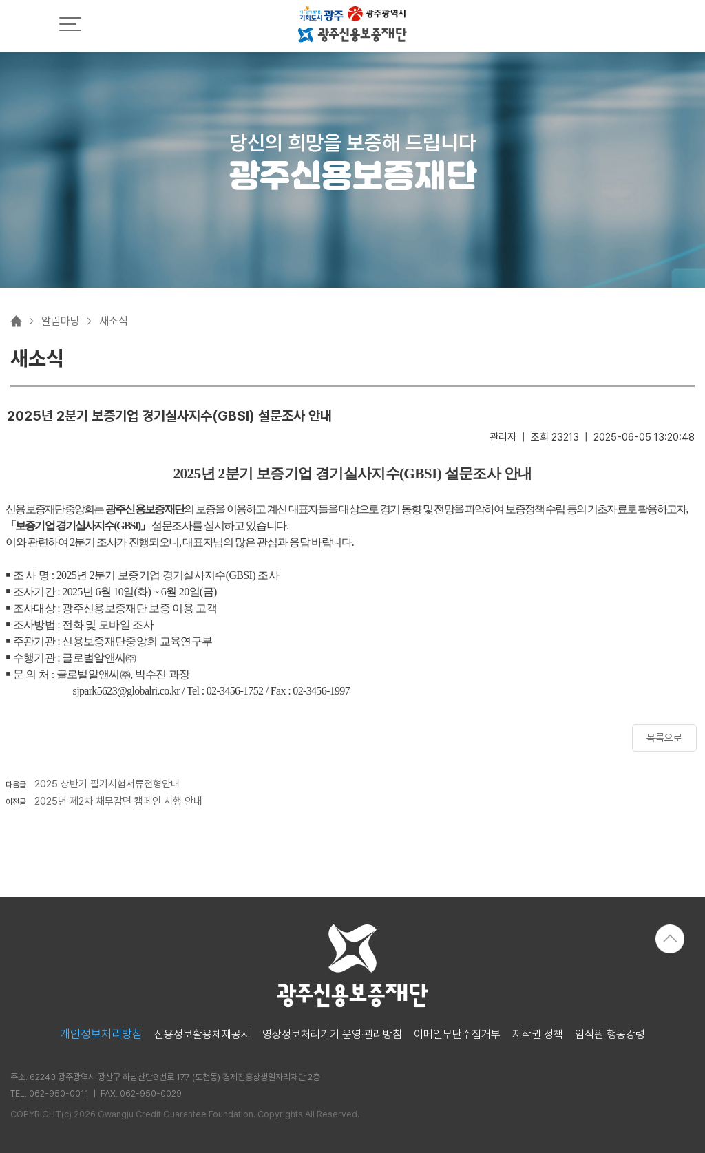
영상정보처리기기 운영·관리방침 (332, 1034)
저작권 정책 (537, 1034)
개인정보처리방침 (101, 1034)
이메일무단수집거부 (457, 1034)
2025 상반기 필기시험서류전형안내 (107, 784)
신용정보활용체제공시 (202, 1034)
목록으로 (664, 738)
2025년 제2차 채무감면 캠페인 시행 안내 (118, 801)
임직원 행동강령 (610, 1034)
